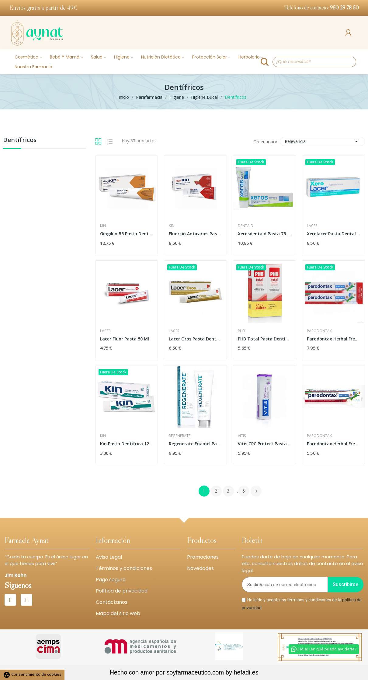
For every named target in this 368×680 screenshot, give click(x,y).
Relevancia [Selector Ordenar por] (322, 141)
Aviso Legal (109, 557)
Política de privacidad (122, 590)
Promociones (203, 557)
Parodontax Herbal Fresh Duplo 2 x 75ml (333, 339)
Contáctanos (111, 602)
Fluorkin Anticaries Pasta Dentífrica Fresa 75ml (195, 234)
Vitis (242, 436)
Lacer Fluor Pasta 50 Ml (124, 339)
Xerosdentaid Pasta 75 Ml (264, 234)
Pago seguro (111, 579)
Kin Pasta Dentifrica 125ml (126, 444)
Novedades (200, 568)
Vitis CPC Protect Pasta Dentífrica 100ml (264, 444)
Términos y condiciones (124, 568)
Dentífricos (19, 140)
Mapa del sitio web (118, 613)
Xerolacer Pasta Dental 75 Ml (333, 234)
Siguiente (256, 491)
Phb (241, 331)
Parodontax (319, 331)
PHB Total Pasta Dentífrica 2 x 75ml (264, 339)
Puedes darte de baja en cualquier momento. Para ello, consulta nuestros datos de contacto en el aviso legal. (302, 564)
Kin (103, 226)
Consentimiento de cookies (32, 674)
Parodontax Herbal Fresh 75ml (333, 444)
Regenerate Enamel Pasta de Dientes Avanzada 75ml (195, 444)
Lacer (312, 226)
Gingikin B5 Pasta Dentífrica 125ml (126, 234)
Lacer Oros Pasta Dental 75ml (195, 339)
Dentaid (245, 226)
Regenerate (179, 436)
